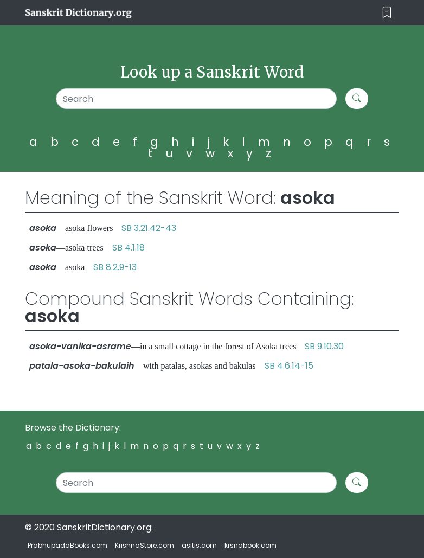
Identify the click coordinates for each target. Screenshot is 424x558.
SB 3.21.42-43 (148, 228)
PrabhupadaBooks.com (67, 545)
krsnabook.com (250, 545)
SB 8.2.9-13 (115, 267)
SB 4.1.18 (128, 247)
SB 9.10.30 (324, 346)
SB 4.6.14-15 (289, 366)
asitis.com (199, 545)
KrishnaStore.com (144, 545)
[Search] (196, 98)
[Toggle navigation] (387, 13)
